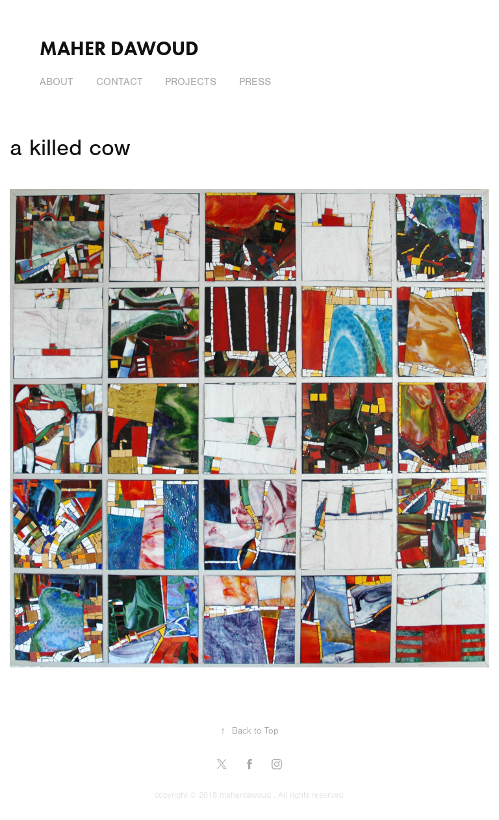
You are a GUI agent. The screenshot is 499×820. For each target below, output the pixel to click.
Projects (190, 82)
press (255, 82)
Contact (119, 82)
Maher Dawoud (119, 48)
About (56, 82)
